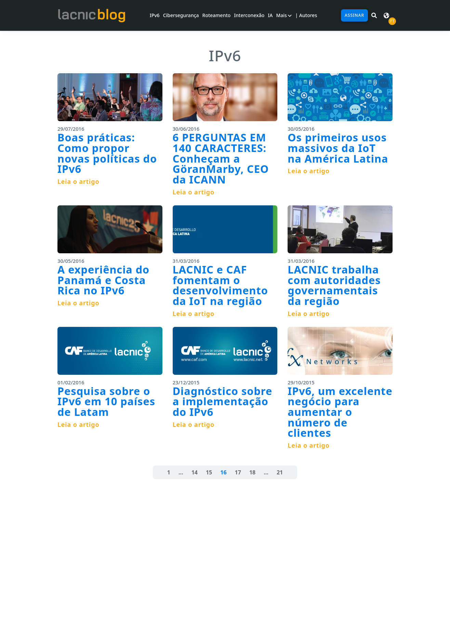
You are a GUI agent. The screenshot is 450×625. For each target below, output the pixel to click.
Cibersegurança (181, 15)
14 (194, 472)
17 (238, 472)
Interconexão (249, 15)
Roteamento (216, 15)
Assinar (354, 15)
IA (270, 15)
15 (209, 472)
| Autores (306, 15)
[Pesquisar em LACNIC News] (374, 15)
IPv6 (155, 15)
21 (280, 472)
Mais (284, 15)
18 (252, 472)
